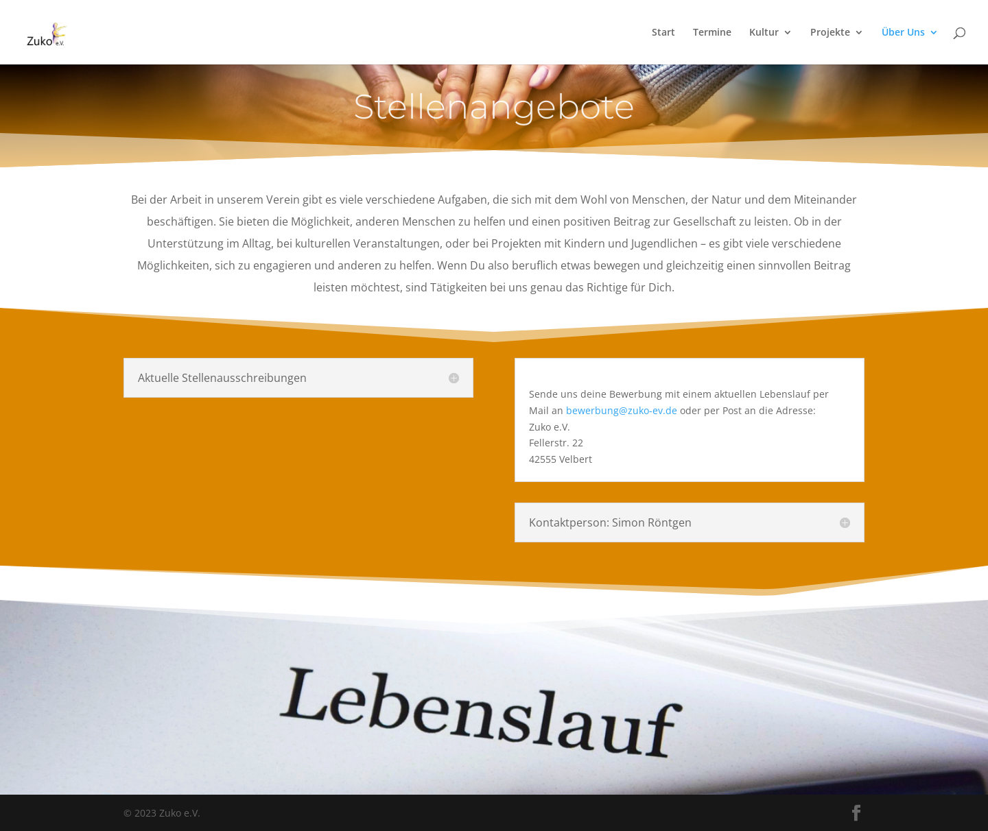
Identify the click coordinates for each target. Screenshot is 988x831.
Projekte (830, 32)
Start (663, 32)
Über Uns (903, 32)
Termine (712, 32)
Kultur (764, 32)
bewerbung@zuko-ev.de (621, 410)
